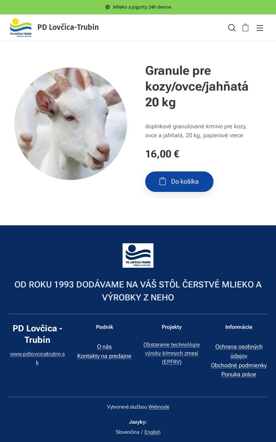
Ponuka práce (238, 373)
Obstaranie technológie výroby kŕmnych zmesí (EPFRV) (171, 353)
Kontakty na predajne (104, 355)
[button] (231, 28)
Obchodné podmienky (239, 365)
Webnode (158, 407)
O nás (104, 346)
